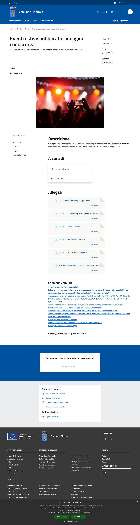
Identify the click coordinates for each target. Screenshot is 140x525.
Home (12, 29)
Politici (9, 468)
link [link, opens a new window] (90, 512)
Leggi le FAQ (43, 491)
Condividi (107, 39)
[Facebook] (106, 11)
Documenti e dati (13, 474)
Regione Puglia (12, 2)
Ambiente (74, 464)
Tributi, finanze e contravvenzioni (82, 461)
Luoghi (104, 471)
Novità (19, 29)
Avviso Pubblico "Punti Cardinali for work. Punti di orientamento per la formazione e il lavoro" (85, 304)
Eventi (104, 474)
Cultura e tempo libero (47, 459)
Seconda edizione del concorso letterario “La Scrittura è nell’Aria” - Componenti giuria (82, 310)
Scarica (94, 205)
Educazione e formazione (79, 456)
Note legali (74, 494)
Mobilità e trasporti (46, 468)
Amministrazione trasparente (81, 485)
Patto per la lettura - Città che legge (62, 325)
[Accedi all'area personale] (122, 2)
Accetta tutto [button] (61, 517)
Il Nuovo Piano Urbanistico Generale (62, 319)
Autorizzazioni (75, 470)
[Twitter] (111, 11)
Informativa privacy (77, 491)
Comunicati (106, 459)
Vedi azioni (107, 43)
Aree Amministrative (15, 459)
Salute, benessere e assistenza (81, 467)
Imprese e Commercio (47, 462)
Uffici (9, 462)
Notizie (104, 456)
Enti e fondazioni (13, 465)
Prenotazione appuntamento (49, 485)
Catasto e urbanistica (47, 465)
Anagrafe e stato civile (47, 456)
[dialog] (70, 512)
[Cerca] (130, 11)
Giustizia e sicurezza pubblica (81, 458)
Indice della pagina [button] (19, 135)
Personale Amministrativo (17, 471)
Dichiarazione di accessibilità (81, 497)
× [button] (137, 502)
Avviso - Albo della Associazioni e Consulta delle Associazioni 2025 (75, 322)
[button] (70, 521)
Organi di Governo (14, 456)
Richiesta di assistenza (47, 494)
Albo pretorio (75, 488)
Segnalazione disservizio (48, 488)
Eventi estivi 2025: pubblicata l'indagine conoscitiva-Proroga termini (75, 307)
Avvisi (27, 29)
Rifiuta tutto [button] (78, 516)
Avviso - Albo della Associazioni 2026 (63, 286)
